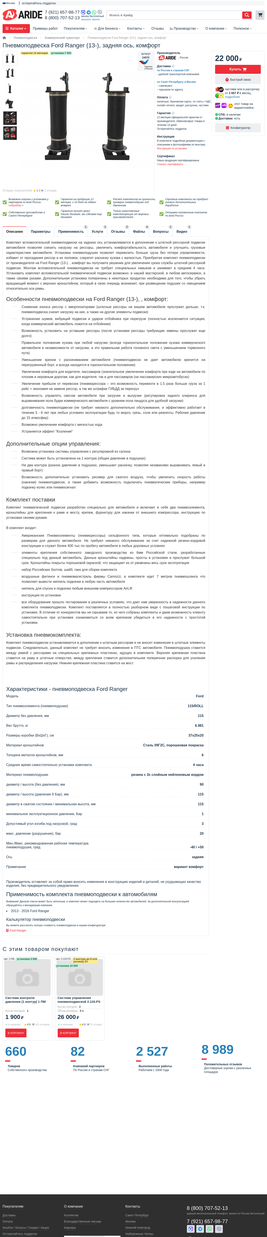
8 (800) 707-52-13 (62, 17)
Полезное (243, 28)
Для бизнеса (107, 28)
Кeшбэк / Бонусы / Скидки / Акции (26, 1227)
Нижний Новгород (137, 1227)
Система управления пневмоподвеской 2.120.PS (79, 999)
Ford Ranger (16, 930)
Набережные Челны (139, 1234)
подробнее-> (16, 205)
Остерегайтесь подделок (20, 1234)
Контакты (136, 28)
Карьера (70, 1227)
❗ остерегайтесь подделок (37, 3)
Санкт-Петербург (137, 1215)
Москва (130, 1221)
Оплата (8, 1221)
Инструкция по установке (172, 148)
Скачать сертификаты (170, 164)
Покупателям (76, 28)
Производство (184, 28)
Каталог (16, 28)
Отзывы (157, 28)
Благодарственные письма (82, 1221)
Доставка (9, 1215)
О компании (216, 28)
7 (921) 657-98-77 (62, 12)
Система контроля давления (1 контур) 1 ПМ (25, 999)
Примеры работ (45, 28)
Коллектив (71, 1215)
